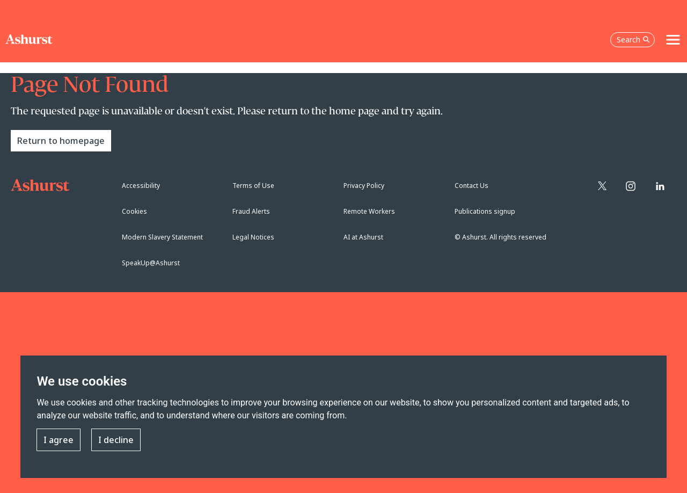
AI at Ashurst (363, 237)
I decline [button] (116, 440)
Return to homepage (61, 141)
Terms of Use (253, 185)
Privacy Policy (364, 185)
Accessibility (141, 185)
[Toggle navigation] (673, 39)
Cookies (134, 211)
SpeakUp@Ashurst (151, 262)
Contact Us (471, 185)
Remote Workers (369, 211)
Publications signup (485, 211)
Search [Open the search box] (633, 39)
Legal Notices (253, 237)
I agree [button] (58, 440)
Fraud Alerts (251, 211)
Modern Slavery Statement (162, 237)
